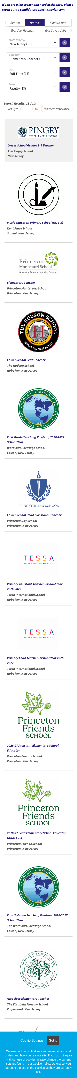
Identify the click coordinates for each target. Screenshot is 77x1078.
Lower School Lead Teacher (26, 360)
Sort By (11, 109)
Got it (52, 1040)
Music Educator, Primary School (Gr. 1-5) (35, 222)
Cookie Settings (31, 1040)
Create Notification (57, 109)
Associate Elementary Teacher (28, 998)
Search (15, 23)
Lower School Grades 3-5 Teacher (31, 145)
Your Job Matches (22, 30)
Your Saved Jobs (55, 30)
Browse (35, 23)
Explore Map (58, 23)
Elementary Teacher (21, 282)
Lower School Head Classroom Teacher (34, 515)
